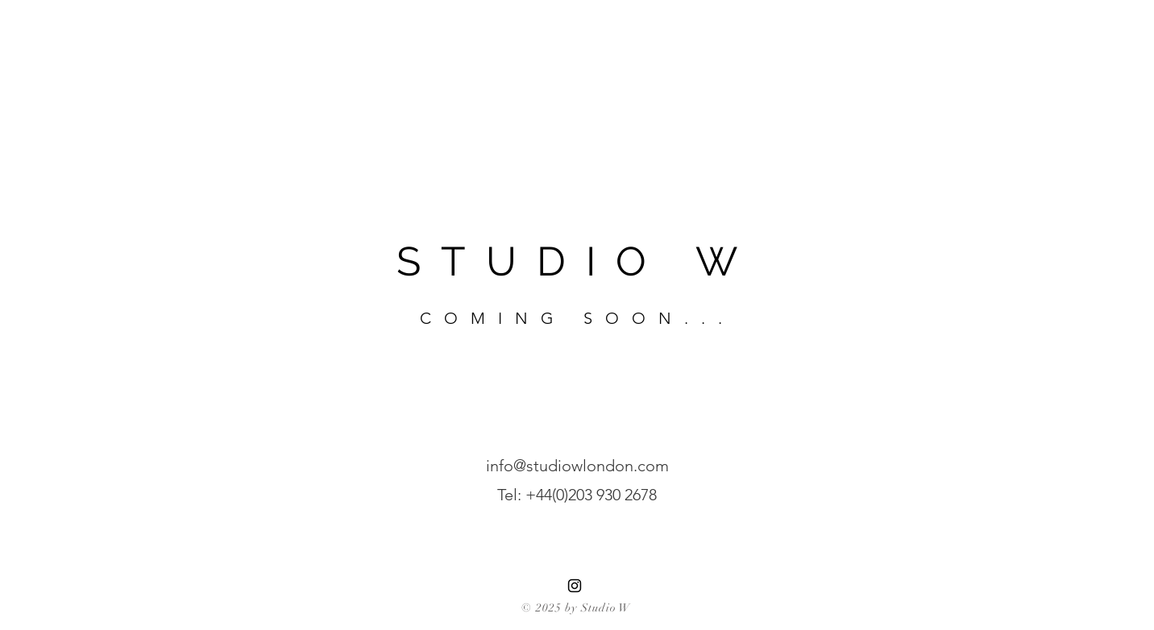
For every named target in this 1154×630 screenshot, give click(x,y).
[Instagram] (574, 586)
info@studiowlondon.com (577, 465)
